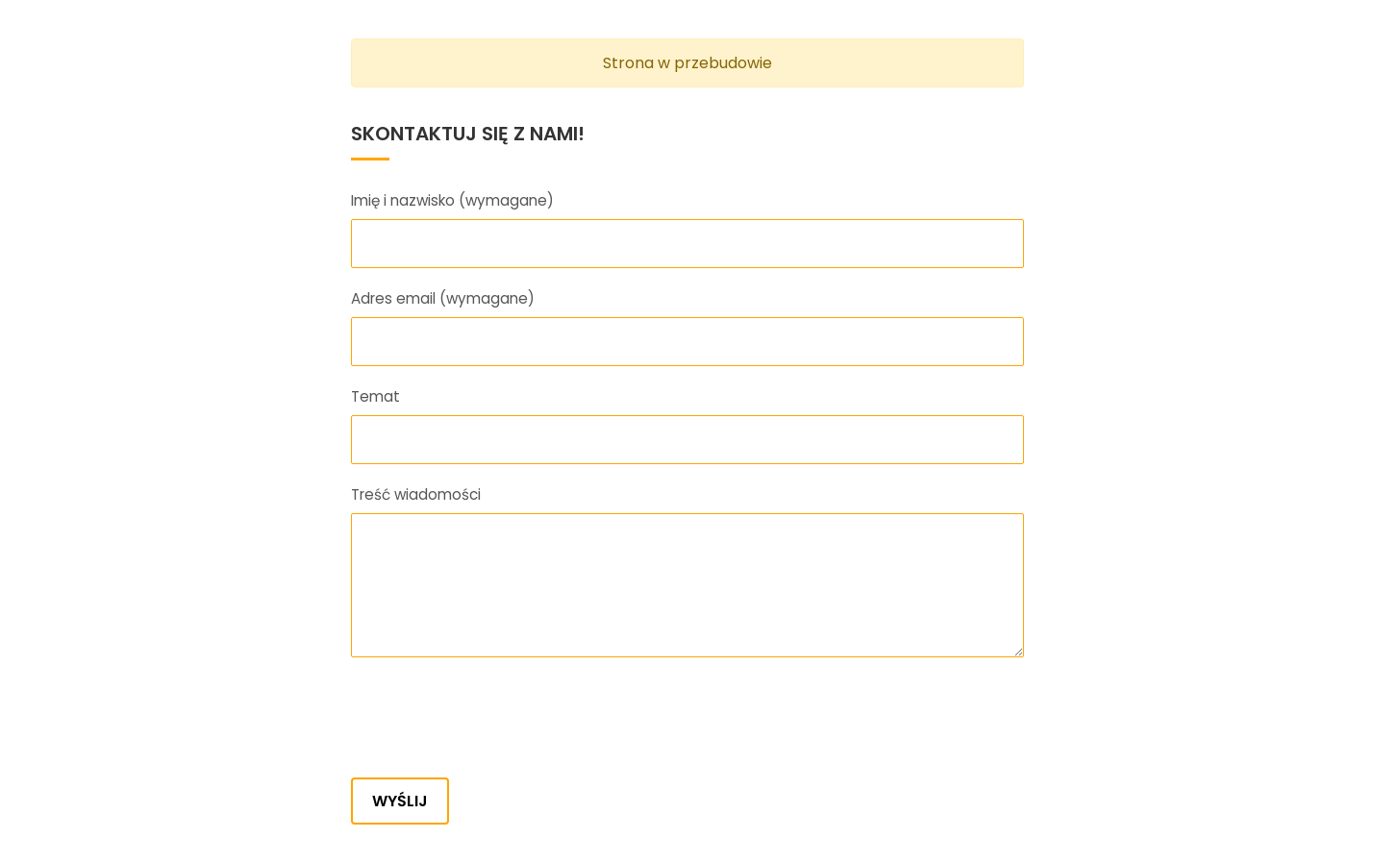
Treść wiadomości (416, 494)
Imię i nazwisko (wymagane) (452, 200)
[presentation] (497, 720)
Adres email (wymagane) (443, 298)
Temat (375, 396)
